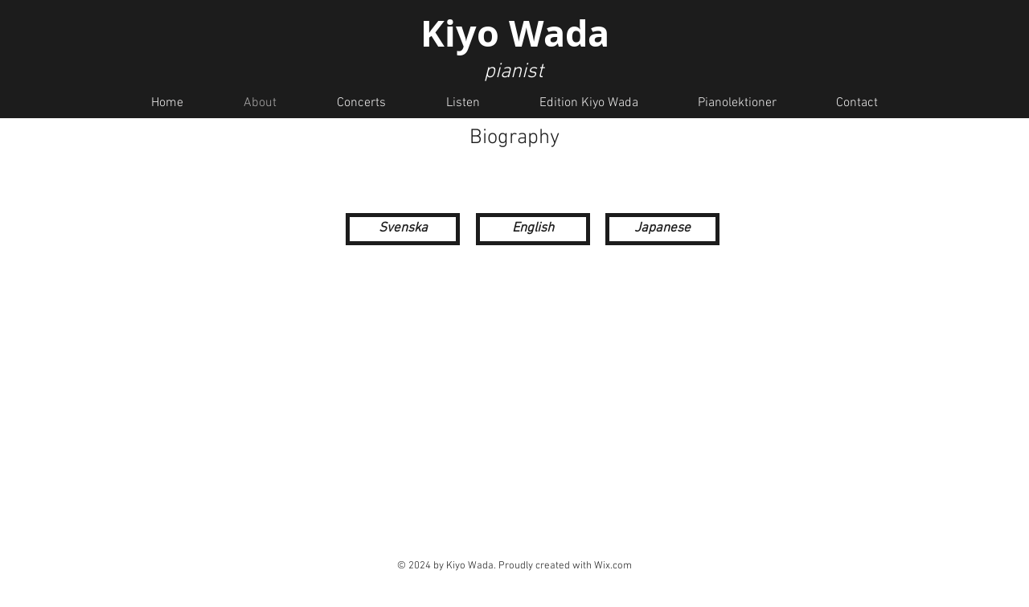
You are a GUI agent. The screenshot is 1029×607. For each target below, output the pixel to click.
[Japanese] (662, 229)
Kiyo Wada (514, 33)
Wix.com (613, 566)
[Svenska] (403, 229)
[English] (533, 229)
